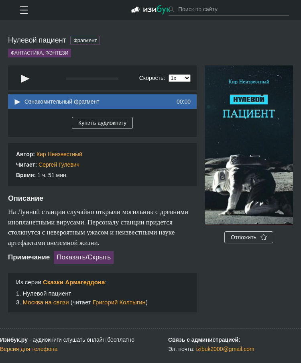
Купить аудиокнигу (102, 123)
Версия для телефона (28, 349)
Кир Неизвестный (59, 154)
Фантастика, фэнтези (39, 53)
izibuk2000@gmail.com (225, 349)
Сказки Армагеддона (74, 282)
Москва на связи (46, 302)
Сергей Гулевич (59, 164)
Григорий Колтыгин (119, 302)
